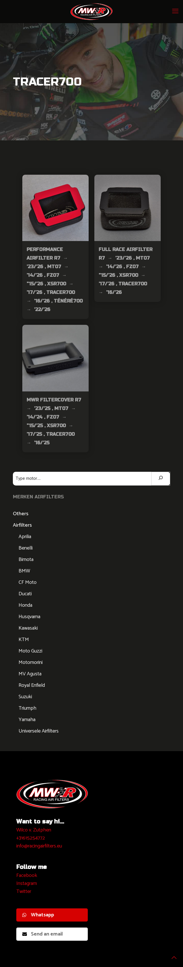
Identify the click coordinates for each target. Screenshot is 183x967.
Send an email (42, 934)
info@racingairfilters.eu (39, 846)
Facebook (26, 875)
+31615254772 (30, 838)
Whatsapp (38, 915)
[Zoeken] (160, 479)
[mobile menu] (175, 11)
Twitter (23, 891)
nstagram (27, 883)
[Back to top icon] (171, 955)
